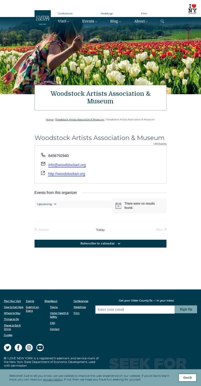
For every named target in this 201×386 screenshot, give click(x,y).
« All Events (159, 143)
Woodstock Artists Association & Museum (79, 119)
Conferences (65, 13)
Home (49, 119)
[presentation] (135, 323)
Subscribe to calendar (97, 243)
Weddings (106, 13)
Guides (8, 335)
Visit (62, 21)
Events (88, 21)
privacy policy (53, 380)
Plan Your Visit (12, 301)
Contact (55, 329)
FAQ (52, 323)
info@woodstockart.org (67, 165)
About (139, 21)
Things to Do (11, 319)
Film (144, 13)
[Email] (135, 309)
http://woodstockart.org (66, 174)
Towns (54, 307)
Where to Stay (12, 313)
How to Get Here (13, 307)
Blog (114, 21)
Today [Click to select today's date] (100, 229)
